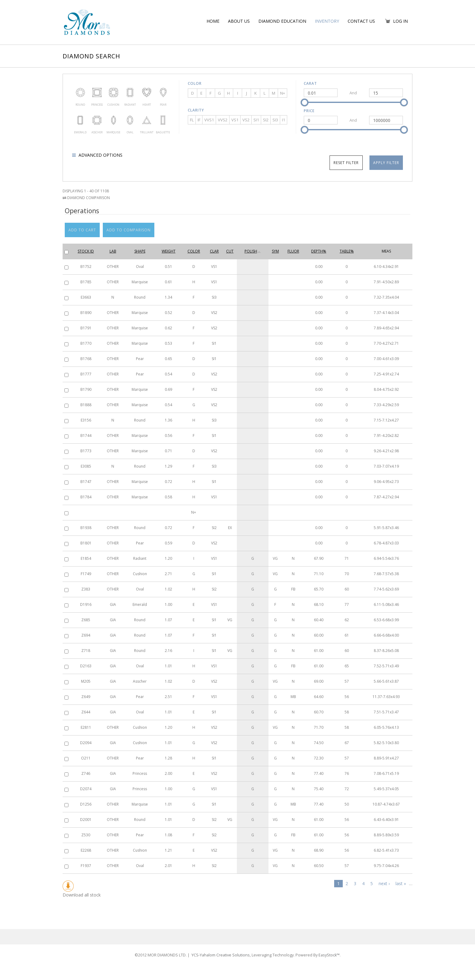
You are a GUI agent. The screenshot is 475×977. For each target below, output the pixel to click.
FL (192, 120)
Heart (146, 92)
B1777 (85, 374)
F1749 (86, 573)
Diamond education (282, 21)
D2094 (85, 742)
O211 (86, 758)
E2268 (86, 850)
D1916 (85, 604)
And (353, 93)
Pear (163, 92)
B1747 (85, 481)
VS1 (234, 120)
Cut (230, 251)
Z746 (85, 773)
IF (199, 120)
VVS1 (209, 120)
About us (239, 21)
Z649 (85, 696)
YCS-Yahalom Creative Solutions (226, 948)
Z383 (85, 589)
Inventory (327, 21)
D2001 (85, 819)
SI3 (275, 120)
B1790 (85, 389)
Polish (253, 251)
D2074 (85, 788)
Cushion (113, 92)
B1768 (85, 358)
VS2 (245, 120)
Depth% (318, 251)
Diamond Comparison (86, 197)
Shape (139, 251)
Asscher (97, 120)
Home (213, 21)
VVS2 (222, 120)
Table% (347, 251)
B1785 (85, 281)
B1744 (85, 435)
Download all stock (82, 889)
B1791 (85, 328)
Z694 (85, 635)
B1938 (85, 527)
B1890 (85, 312)
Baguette (163, 120)
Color (195, 83)
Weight (169, 251)
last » (401, 883)
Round (80, 92)
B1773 (85, 450)
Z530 (85, 835)
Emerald (80, 120)
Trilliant (146, 120)
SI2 (265, 120)
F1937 (86, 865)
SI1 (256, 120)
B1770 (85, 343)
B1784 (85, 497)
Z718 (85, 650)
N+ (282, 93)
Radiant (130, 92)
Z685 (85, 619)
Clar (214, 251)
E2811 (86, 727)
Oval (130, 120)
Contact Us (361, 21)
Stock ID (86, 251)
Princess (97, 92)
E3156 (86, 420)
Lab (113, 251)
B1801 (85, 543)
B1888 (85, 404)
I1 (283, 120)
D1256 (85, 804)
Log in (400, 21)
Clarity (196, 110)
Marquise (113, 120)
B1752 (85, 266)
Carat (310, 83)
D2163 (85, 666)
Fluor (293, 251)
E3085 (86, 466)
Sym (275, 251)
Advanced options (99, 155)
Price (309, 110)
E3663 (86, 297)
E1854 (86, 558)
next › (384, 883)
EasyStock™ (324, 948)
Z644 (85, 712)
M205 (86, 681)
